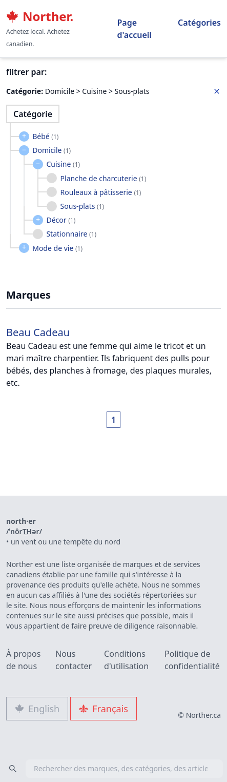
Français (103, 708)
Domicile (51, 150)
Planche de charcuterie (103, 178)
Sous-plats (82, 206)
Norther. (39, 16)
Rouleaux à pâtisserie (100, 192)
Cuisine (63, 164)
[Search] (13, 768)
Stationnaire (71, 234)
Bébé (45, 136)
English (37, 708)
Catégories (199, 22)
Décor (60, 220)
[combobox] (113, 768)
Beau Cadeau (38, 332)
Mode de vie (57, 248)
